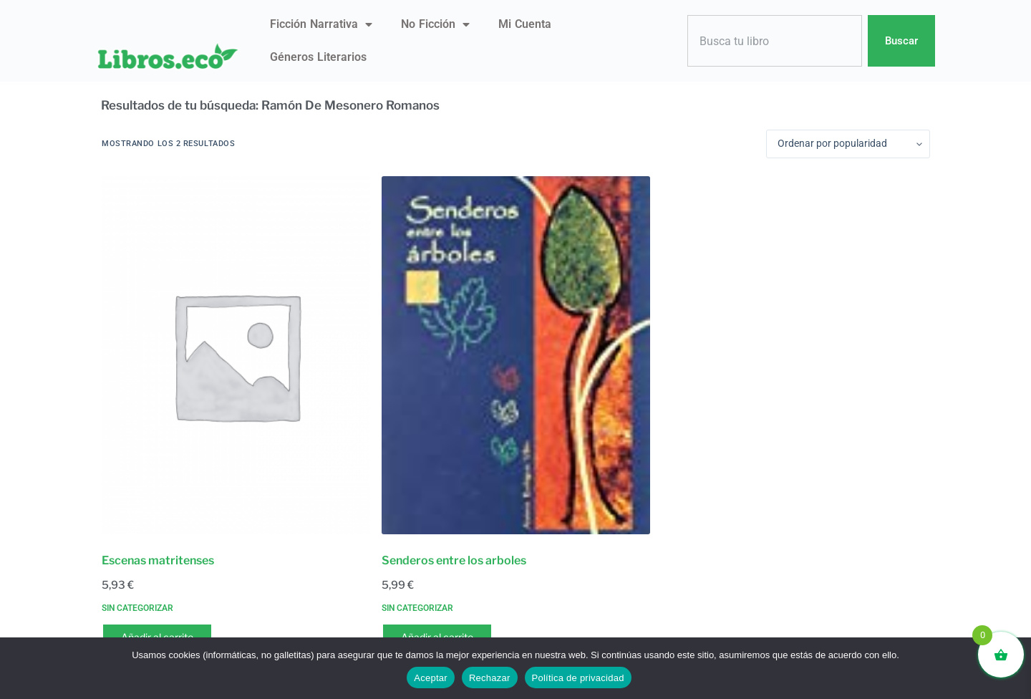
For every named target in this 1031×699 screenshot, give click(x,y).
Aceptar (430, 678)
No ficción (435, 24)
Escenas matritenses (158, 560)
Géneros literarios (318, 57)
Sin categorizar (137, 608)
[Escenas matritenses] (236, 355)
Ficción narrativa (321, 24)
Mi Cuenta (524, 24)
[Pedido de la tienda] (848, 144)
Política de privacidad (578, 678)
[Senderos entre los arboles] (516, 355)
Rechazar (489, 678)
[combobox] (774, 41)
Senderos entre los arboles (454, 560)
